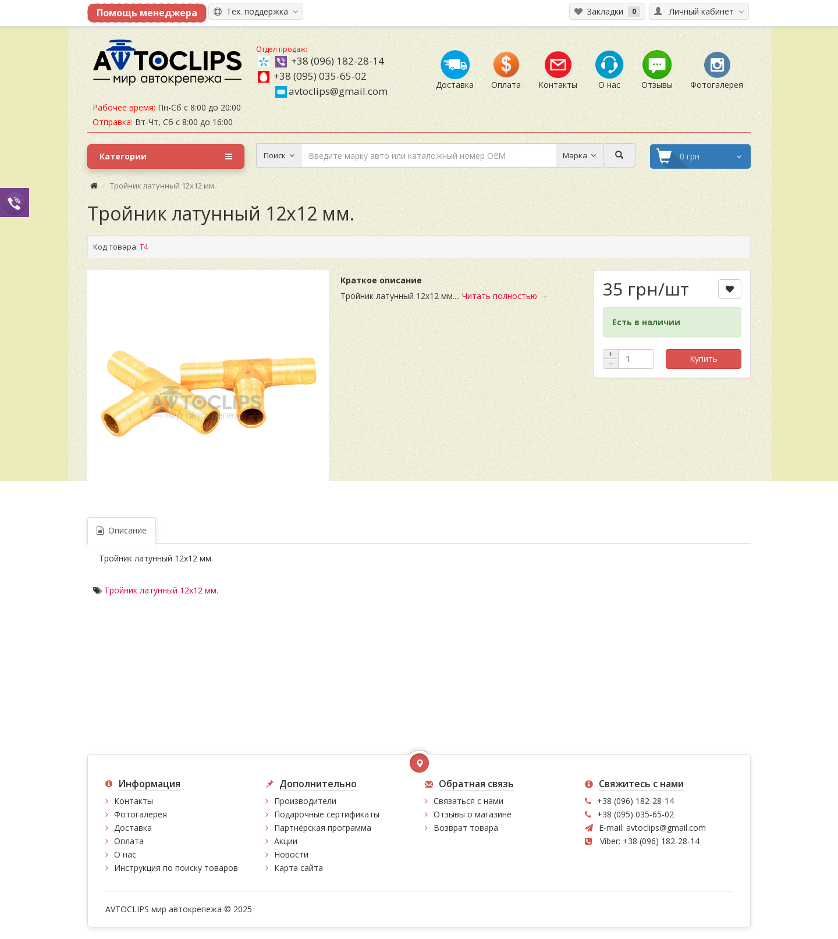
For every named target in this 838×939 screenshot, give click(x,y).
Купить (704, 358)
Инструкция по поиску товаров (176, 867)
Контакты (133, 800)
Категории (166, 156)
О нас (125, 854)
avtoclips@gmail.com (331, 91)
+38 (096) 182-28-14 (337, 60)
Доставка (133, 827)
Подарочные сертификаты (326, 814)
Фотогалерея (140, 814)
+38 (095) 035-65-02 (320, 76)
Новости (291, 854)
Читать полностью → (505, 295)
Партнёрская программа (322, 827)
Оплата (129, 840)
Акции (285, 840)
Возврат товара (466, 827)
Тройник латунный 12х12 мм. (161, 590)
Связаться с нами (468, 800)
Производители (305, 800)
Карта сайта (298, 867)
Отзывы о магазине (473, 814)
